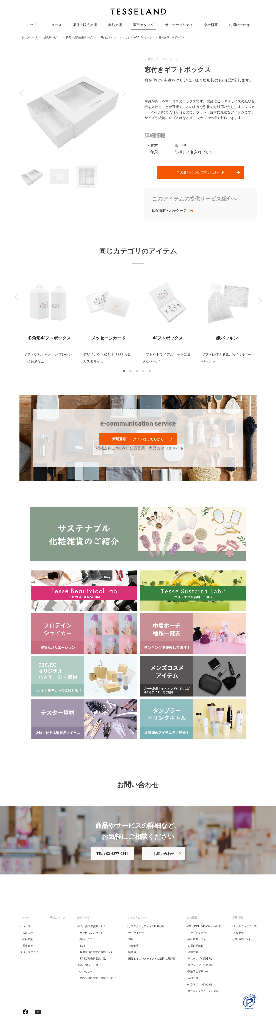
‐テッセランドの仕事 (244, 926)
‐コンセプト (86, 971)
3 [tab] (138, 372)
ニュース (55, 26)
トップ (31, 26)
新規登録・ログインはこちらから (138, 439)
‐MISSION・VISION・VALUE (204, 926)
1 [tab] (125, 372)
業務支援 (115, 26)
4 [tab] (144, 372)
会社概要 (211, 26)
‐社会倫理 (133, 945)
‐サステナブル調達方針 (200, 958)
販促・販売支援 (85, 26)
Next (260, 300)
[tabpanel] (49, 320)
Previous (16, 297)
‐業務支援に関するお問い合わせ (97, 977)
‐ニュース (25, 926)
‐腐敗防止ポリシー (198, 971)
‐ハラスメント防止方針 (200, 984)
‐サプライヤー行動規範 (200, 965)
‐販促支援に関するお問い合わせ (97, 952)
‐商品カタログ (87, 939)
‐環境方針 (192, 952)
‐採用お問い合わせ (243, 939)
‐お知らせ (27, 932)
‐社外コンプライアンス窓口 (203, 990)
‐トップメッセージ (198, 932)
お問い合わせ (239, 26)
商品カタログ (143, 26)
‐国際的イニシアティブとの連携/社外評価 (151, 958)
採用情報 (237, 917)
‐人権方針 (192, 977)
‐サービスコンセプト (91, 932)
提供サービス (84, 917)
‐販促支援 (27, 939)
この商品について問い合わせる (200, 172)
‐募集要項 (238, 932)
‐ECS (82, 945)
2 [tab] (131, 372)
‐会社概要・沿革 (196, 939)
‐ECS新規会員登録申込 (92, 958)
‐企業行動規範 (195, 945)
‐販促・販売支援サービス (91, 926)
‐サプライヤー (135, 932)
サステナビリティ (179, 26)
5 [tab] (151, 372)
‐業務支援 (27, 945)
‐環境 (130, 939)
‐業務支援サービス (87, 965)
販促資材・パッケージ (169, 210)
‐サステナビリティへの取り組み (146, 926)
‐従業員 (131, 952)
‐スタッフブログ (28, 952)
